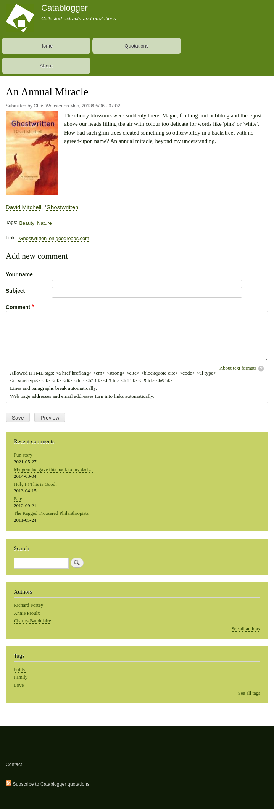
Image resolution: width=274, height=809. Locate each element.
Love (19, 685)
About (46, 66)
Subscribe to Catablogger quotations (47, 783)
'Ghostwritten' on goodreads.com (53, 238)
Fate (18, 498)
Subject (15, 291)
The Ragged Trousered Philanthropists (51, 513)
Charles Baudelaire (32, 620)
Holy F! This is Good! (35, 484)
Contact (14, 764)
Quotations (136, 46)
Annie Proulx (27, 613)
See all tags (249, 693)
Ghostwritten (62, 207)
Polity (20, 669)
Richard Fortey (28, 605)
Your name (19, 274)
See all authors (246, 628)
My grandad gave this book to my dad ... (53, 469)
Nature (44, 223)
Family (20, 677)
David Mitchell (23, 207)
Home (46, 46)
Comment (18, 307)
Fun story (23, 455)
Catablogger (64, 8)
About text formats (237, 368)
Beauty (26, 223)
